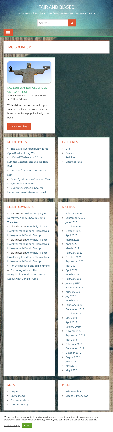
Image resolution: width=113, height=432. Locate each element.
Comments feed (20, 400)
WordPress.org (19, 404)
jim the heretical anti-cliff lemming (30, 265)
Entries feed (18, 395)
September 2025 (75, 218)
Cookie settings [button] (12, 425)
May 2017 (71, 370)
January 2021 (73, 283)
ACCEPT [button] (27, 425)
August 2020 (73, 292)
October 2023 (73, 231)
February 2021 (74, 278)
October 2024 (73, 226)
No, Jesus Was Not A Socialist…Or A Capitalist (29, 89)
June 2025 (71, 222)
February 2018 (74, 344)
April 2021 (71, 270)
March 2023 (72, 239)
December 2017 (75, 348)
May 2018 (71, 339)
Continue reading (18, 126)
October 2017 (73, 352)
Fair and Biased (56, 7)
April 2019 (71, 322)
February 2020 (74, 305)
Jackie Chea (40, 95)
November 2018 (75, 331)
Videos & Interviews (77, 395)
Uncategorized (74, 161)
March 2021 (72, 274)
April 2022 (71, 244)
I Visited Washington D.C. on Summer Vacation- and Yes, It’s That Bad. (27, 162)
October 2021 (73, 257)
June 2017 (71, 365)
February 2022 (74, 252)
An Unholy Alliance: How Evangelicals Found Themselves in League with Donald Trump (28, 231)
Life (68, 148)
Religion (23, 99)
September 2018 (75, 335)
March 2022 (72, 248)
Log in (14, 391)
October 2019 (73, 313)
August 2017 (73, 357)
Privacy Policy (73, 391)
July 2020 (71, 296)
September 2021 (75, 261)
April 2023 (71, 235)
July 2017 (71, 361)
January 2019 (73, 326)
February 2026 (74, 213)
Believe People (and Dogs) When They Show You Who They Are (27, 218)
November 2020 (75, 287)
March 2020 (72, 300)
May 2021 (71, 265)
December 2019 (75, 309)
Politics (14, 99)
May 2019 (71, 318)
